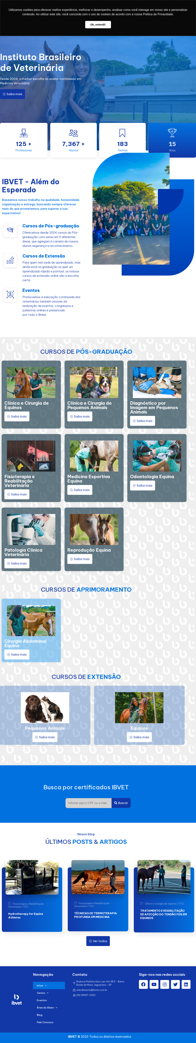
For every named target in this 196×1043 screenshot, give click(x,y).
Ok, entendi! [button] (98, 24)
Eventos (42, 1000)
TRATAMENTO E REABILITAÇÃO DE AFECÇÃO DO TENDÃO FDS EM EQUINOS (163, 914)
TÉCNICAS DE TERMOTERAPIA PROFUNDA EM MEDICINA (95, 915)
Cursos (42, 993)
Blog (39, 1014)
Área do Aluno (47, 1007)
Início (42, 985)
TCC (25, 906)
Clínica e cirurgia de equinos (161, 903)
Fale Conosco (45, 1022)
